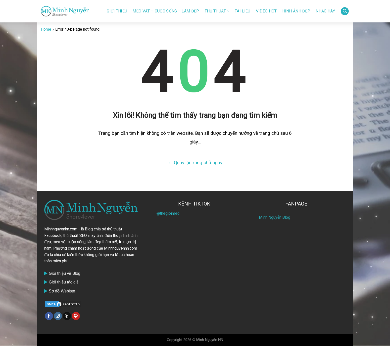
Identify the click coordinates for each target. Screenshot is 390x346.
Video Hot (266, 11)
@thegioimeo (168, 213)
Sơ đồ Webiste (62, 291)
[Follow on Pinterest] (76, 316)
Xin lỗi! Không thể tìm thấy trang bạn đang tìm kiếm (195, 115)
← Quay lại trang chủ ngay (195, 162)
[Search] (345, 11)
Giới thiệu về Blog (64, 273)
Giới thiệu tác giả (64, 282)
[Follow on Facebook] (49, 316)
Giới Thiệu (117, 11)
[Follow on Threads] (67, 316)
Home (46, 29)
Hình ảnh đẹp (296, 11)
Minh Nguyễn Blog (274, 217)
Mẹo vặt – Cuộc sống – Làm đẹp (166, 11)
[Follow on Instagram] (58, 316)
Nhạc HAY (325, 11)
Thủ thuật (217, 11)
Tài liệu (242, 11)
